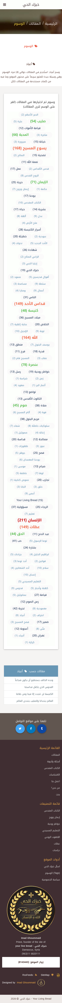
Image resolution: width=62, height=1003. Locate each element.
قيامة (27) (40, 594)
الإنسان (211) (30, 520)
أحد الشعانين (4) (20, 568)
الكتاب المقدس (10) (29, 202)
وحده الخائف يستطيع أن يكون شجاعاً (34, 680)
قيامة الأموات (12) (30, 128)
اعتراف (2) (38, 615)
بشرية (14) (39, 209)
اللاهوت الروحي (52, 837)
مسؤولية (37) (19, 507)
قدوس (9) (17, 588)
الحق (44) (17, 534)
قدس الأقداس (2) (39, 168)
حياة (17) (19, 209)
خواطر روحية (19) (39, 371)
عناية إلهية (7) (18, 324)
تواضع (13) (29, 392)
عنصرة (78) (29, 365)
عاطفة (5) (21, 473)
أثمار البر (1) (39, 385)
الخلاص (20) (42, 324)
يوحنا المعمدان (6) (29, 459)
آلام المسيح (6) (21, 412)
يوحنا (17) (30, 195)
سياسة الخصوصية (51, 879)
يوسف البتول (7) (40, 344)
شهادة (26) (29, 249)
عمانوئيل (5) (19, 595)
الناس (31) (29, 297)
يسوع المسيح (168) (30, 148)
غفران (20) (38, 635)
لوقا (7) (39, 473)
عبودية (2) (40, 236)
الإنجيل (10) (21, 331)
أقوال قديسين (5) (39, 277)
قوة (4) (42, 412)
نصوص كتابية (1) (19, 480)
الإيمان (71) (39, 182)
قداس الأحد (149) (29, 303)
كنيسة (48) (29, 310)
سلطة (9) (40, 283)
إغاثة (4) (40, 432)
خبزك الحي (31, 4)
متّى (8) (40, 628)
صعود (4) (19, 385)
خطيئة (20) (20, 236)
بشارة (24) (29, 547)
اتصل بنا (55, 781)
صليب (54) (38, 121)
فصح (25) (38, 452)
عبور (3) (40, 446)
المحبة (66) (20, 135)
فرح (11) (20, 351)
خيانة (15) (40, 141)
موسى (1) (20, 466)
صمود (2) (15, 277)
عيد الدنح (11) (41, 534)
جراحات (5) (16, 554)
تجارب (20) (43, 479)
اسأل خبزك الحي (52, 866)
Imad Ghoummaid (31, 983)
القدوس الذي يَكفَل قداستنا (38, 687)
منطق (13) (16, 344)
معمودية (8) (40, 608)
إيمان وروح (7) (20, 189)
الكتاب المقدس (52, 768)
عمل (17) (15, 168)
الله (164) (30, 337)
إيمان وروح (54, 817)
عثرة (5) (18, 121)
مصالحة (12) (40, 439)
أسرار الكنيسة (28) (30, 229)
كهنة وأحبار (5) (39, 588)
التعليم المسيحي (51, 830)
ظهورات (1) (21, 446)
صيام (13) (39, 466)
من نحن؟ (55, 788)
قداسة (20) (18, 439)
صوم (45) (20, 405)
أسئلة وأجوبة (53, 761)
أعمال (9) (39, 290)
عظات (57, 843)
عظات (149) (30, 527)
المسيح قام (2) (20, 358)
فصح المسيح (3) (20, 622)
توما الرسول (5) (38, 541)
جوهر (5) (20, 453)
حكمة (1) (42, 189)
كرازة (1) (29, 642)
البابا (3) (21, 486)
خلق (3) (38, 486)
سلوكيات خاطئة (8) (39, 426)
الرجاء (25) (42, 507)
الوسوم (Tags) (52, 873)
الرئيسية (51, 23)
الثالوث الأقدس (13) (30, 398)
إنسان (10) (30, 574)
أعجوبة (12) (21, 628)
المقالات (35, 23)
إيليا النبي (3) (29, 263)
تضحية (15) (39, 155)
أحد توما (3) (20, 561)
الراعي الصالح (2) (30, 256)
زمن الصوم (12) (30, 601)
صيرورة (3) (20, 141)
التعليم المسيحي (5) (29, 581)
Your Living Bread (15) (29, 500)
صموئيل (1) (21, 432)
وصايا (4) (21, 290)
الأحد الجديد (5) (38, 243)
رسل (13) (15, 371)
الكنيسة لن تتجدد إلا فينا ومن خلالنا (34, 694)
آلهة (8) (21, 216)
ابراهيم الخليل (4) (39, 554)
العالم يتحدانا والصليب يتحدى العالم (35, 701)
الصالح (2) (19, 155)
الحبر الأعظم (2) (29, 114)
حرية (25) (17, 182)
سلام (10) (42, 568)
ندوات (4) (17, 243)
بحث (58, 794)
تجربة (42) (19, 608)
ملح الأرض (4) (29, 223)
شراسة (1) (22, 378)
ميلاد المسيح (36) (29, 317)
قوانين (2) (40, 561)
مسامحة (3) (20, 283)
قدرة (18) (38, 351)
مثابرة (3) (42, 135)
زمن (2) (40, 378)
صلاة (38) (40, 405)
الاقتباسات (54, 775)
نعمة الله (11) (29, 161)
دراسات (56, 850)
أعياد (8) (20, 615)
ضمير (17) (43, 622)
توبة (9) (40, 331)
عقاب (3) (42, 358)
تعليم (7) (30, 513)
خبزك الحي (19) (30, 270)
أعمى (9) (30, 493)
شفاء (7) (15, 426)
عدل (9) (38, 216)
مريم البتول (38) (29, 419)
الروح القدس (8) (30, 175)
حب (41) (17, 540)
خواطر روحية (54, 824)
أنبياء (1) (19, 635)
